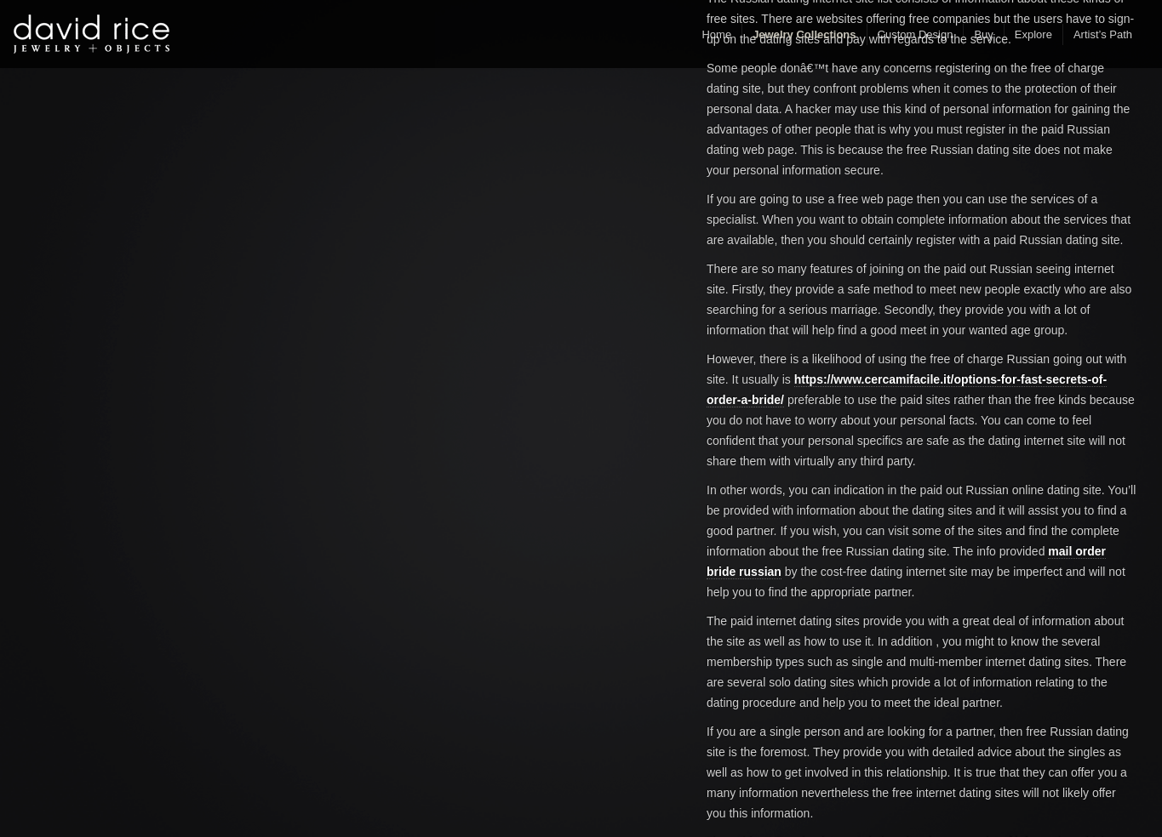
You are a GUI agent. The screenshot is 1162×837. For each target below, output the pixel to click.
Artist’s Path (1102, 34)
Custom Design (915, 34)
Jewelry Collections (804, 34)
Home (716, 34)
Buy (983, 34)
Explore (1033, 34)
